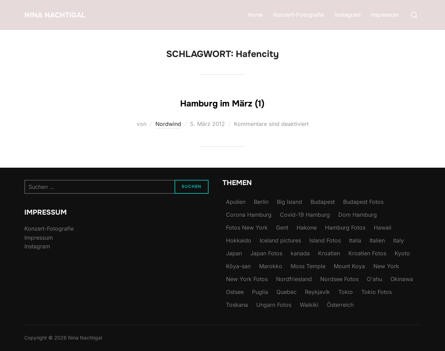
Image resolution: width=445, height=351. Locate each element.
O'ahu (374, 279)
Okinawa (401, 279)
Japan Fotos (266, 253)
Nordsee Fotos (339, 279)
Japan (234, 253)
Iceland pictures (280, 240)
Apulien (235, 201)
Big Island (289, 201)
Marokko (270, 266)
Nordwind (168, 123)
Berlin (261, 201)
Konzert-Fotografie (298, 14)
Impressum (385, 14)
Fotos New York (247, 227)
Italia (355, 240)
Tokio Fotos (376, 291)
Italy (398, 240)
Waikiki (309, 304)
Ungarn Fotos (273, 304)
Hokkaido (238, 240)
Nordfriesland (294, 279)
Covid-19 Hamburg (305, 214)
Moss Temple (308, 266)
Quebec (286, 291)
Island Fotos (325, 240)
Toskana (237, 304)
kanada (300, 253)
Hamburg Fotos (345, 227)
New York (386, 266)
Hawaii (382, 227)
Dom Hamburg (357, 214)
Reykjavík (317, 291)
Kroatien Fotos (367, 253)
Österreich (340, 304)
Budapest (322, 201)
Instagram (347, 14)
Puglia (260, 291)
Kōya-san (238, 266)
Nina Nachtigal (65, 15)
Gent (282, 227)
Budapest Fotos (363, 201)
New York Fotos (247, 279)
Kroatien (329, 253)
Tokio (345, 291)
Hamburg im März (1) (222, 101)
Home (255, 14)
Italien (377, 240)
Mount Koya (349, 266)
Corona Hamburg (249, 214)
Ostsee (235, 291)
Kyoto (402, 253)
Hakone (307, 227)
